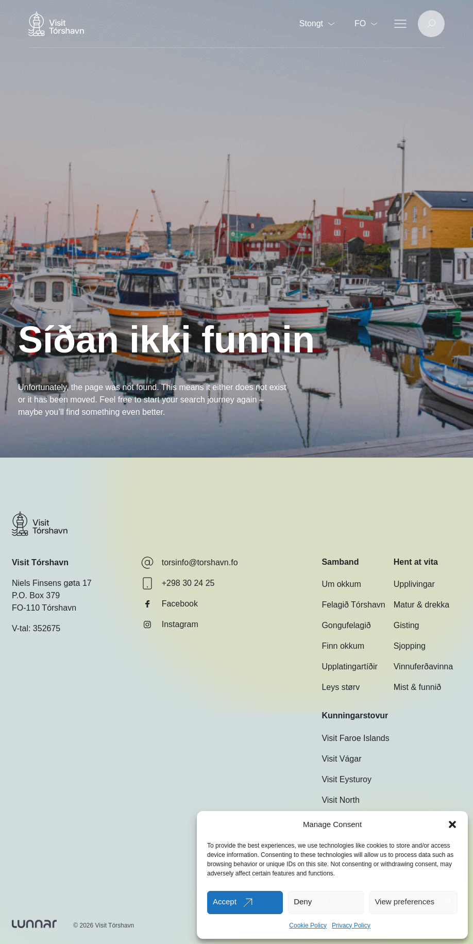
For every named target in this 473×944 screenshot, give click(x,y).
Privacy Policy (351, 925)
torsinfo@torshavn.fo (189, 563)
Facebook (169, 604)
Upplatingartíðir (350, 666)
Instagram (169, 624)
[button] (452, 824)
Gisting (406, 625)
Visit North (341, 800)
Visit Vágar (341, 758)
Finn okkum (343, 646)
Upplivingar (414, 584)
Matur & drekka (421, 604)
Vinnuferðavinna (423, 666)
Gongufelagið (346, 625)
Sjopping (410, 646)
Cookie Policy (308, 925)
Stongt (316, 23)
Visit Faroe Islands (355, 738)
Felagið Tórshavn (353, 604)
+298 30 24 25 (178, 583)
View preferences (404, 901)
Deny (303, 901)
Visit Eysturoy (346, 779)
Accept (224, 901)
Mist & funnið (417, 687)
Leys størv (341, 687)
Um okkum (341, 584)
